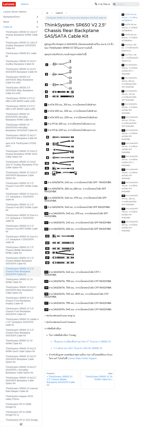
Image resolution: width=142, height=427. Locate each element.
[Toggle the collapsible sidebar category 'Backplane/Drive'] (37, 17)
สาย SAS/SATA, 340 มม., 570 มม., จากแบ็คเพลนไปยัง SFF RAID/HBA (129, 95)
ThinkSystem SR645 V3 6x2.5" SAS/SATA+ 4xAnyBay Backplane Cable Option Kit (21, 370)
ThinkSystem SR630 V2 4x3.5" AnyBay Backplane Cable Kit (21, 62)
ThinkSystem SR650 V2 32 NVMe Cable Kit (19, 342)
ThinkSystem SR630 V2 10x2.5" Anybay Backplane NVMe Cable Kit (22, 35)
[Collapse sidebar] (21, 424)
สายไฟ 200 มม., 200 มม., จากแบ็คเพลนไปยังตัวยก (129, 38)
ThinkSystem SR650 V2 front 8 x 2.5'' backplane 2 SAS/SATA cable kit (22, 218)
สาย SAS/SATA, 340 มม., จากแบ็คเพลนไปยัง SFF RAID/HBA (129, 108)
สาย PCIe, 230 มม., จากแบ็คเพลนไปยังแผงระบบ (130, 58)
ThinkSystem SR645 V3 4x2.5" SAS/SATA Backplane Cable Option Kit (21, 359)
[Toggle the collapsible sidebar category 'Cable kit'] (37, 27)
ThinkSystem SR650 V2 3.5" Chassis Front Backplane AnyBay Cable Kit (20, 301)
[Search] (126, 4)
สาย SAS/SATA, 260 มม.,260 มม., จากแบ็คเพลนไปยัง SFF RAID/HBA (129, 82)
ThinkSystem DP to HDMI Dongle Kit (18, 405)
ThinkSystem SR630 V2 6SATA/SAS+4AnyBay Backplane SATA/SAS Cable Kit (21, 128)
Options (25, 4)
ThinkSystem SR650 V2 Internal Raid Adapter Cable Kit (22, 389)
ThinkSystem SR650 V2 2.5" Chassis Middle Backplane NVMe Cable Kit (20, 250)
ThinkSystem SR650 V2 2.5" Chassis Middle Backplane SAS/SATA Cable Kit (20, 261)
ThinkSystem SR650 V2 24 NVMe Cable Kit (19, 280)
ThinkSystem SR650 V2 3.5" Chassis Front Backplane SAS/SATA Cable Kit (20, 311)
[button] (102, 4)
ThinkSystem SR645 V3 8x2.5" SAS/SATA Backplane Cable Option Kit (21, 381)
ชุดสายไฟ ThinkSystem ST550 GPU (21, 144)
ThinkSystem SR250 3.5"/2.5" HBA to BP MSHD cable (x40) (20, 107)
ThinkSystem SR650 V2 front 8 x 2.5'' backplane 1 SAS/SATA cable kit (22, 197)
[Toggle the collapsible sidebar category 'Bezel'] (37, 22)
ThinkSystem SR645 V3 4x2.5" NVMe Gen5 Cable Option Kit (21, 350)
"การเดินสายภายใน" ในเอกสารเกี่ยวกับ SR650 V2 (77, 348)
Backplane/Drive (11, 17)
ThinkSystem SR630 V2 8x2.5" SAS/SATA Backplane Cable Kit (21, 136)
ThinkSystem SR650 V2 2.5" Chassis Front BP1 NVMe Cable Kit (22, 186)
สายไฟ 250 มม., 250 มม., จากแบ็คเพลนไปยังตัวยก (129, 27)
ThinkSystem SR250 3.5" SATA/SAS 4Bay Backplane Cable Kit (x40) (19, 90)
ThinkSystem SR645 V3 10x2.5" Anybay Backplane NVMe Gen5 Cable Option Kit (22, 154)
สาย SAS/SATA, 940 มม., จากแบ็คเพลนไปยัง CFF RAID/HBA (130, 226)
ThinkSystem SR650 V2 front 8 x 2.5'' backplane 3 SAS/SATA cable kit (22, 239)
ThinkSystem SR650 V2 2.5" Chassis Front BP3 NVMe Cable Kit (22, 229)
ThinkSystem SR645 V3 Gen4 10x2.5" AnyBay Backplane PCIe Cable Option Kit (22, 165)
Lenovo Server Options (14, 12)
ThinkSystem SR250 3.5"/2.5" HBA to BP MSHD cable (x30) (20, 99)
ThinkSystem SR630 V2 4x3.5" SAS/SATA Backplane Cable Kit (21, 70)
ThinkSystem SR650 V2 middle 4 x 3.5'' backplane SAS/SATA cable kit (22, 322)
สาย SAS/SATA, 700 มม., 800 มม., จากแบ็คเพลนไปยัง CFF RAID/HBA (130, 200)
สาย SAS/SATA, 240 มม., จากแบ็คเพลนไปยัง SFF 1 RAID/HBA (129, 69)
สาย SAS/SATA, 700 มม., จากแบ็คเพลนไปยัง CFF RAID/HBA (130, 187)
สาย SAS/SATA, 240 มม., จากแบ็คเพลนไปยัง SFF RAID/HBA (130, 134)
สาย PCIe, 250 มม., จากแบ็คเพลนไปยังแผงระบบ (130, 48)
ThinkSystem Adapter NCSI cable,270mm (19, 397)
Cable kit (7, 27)
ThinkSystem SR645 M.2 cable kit (21, 54)
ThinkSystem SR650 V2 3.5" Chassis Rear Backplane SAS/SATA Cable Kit (20, 333)
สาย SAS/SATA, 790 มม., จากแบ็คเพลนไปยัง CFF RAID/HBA (130, 173)
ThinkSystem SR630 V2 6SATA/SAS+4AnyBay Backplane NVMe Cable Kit (19, 117)
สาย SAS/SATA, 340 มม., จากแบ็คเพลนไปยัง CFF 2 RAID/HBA (130, 160)
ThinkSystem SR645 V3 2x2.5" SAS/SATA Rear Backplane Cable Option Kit (21, 290)
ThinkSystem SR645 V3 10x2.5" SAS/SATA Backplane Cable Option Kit (22, 175)
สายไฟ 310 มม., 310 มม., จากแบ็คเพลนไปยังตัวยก (129, 17)
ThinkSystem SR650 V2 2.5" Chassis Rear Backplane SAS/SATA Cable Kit (20, 271)
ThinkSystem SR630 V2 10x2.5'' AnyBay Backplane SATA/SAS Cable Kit (22, 45)
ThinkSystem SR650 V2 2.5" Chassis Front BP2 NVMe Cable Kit (22, 207)
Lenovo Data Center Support (82, 358)
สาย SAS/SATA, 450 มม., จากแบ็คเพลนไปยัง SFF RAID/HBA (130, 147)
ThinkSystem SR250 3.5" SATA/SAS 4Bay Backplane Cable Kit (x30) (19, 80)
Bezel (6, 22)
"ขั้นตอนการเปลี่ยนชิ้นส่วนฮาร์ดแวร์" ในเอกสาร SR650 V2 (82, 341)
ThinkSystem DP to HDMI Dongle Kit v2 (18, 413)
